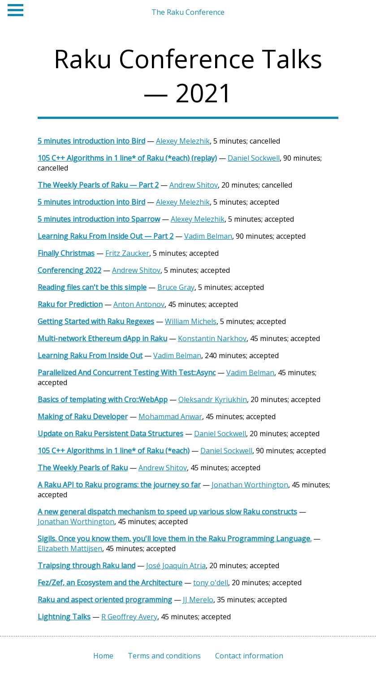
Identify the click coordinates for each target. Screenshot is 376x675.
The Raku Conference (188, 12)
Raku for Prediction (70, 304)
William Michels (190, 321)
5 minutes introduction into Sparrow (99, 219)
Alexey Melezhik (183, 141)
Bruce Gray (175, 287)
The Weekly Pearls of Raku (83, 468)
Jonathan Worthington (250, 485)
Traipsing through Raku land (86, 565)
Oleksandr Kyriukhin (212, 399)
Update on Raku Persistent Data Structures (110, 433)
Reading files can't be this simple (92, 287)
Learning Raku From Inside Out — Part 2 (105, 236)
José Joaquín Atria (176, 565)
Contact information (249, 656)
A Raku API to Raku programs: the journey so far (119, 485)
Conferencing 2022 (69, 270)
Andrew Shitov (193, 185)
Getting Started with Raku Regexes (96, 321)
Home (103, 656)
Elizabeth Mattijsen (70, 548)
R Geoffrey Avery (129, 617)
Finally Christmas (66, 253)
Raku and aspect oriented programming (105, 600)
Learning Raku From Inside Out (90, 355)
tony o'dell (210, 582)
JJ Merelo (198, 600)
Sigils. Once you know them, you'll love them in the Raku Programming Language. (174, 539)
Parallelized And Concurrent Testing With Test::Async (127, 372)
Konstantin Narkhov (212, 338)
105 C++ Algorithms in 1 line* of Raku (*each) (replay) (127, 158)
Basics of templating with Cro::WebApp (103, 399)
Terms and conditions (164, 656)
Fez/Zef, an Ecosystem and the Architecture (110, 582)
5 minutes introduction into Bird (91, 141)
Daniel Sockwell (254, 158)
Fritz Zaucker (127, 253)
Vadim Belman (208, 236)
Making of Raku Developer (83, 416)
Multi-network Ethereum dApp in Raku (102, 338)
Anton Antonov (138, 304)
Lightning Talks (64, 617)
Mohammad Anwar (170, 416)
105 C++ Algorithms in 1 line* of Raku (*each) (114, 451)
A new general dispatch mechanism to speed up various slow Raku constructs (167, 512)
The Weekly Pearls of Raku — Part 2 (98, 185)
